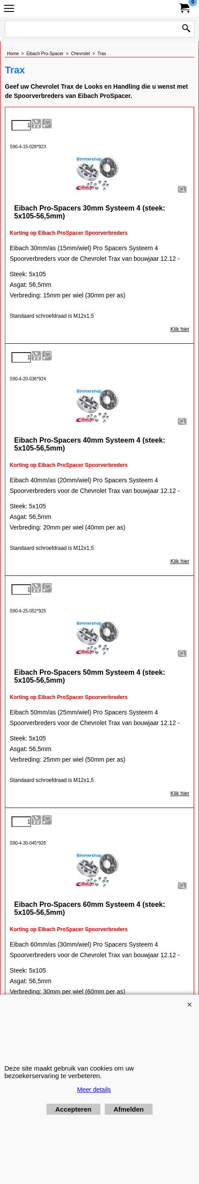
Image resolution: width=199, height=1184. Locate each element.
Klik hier (179, 329)
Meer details (94, 1089)
